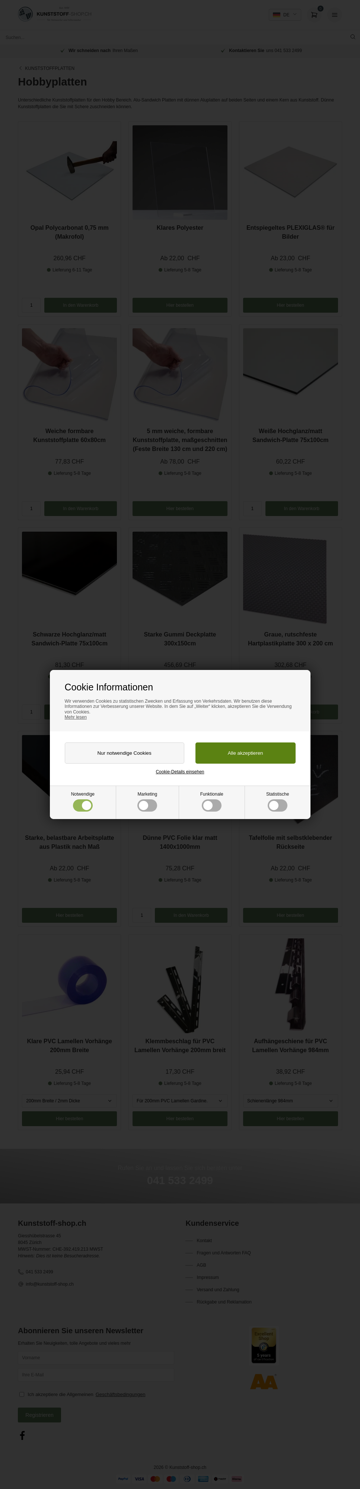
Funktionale (211, 802)
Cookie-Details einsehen (180, 771)
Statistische (277, 802)
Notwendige (83, 802)
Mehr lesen (76, 717)
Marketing (147, 802)
